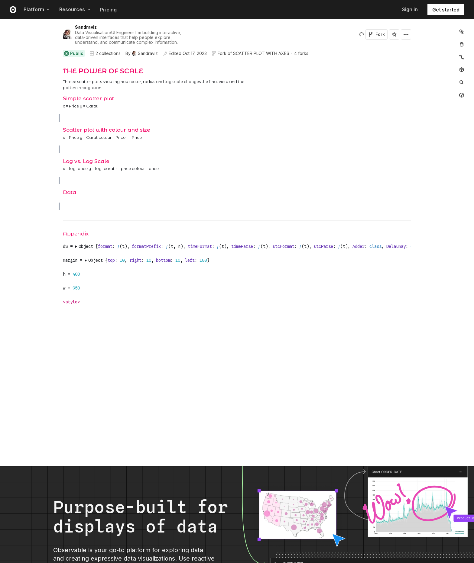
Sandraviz (86, 27)
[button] (55, 64)
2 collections (105, 53)
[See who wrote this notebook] (141, 53)
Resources (74, 9)
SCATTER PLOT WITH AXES (261, 53)
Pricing (108, 10)
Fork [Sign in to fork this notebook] (376, 34)
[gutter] (29, 79)
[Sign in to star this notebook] (394, 34)
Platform (37, 9)
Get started (445, 10)
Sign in (410, 9)
